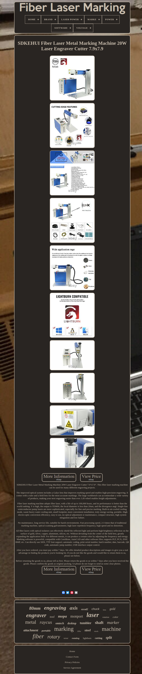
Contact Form (72, 656)
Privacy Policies (72, 662)
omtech (59, 623)
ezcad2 (84, 609)
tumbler (85, 623)
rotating (75, 638)
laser (93, 615)
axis (74, 608)
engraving (55, 608)
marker (113, 622)
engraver (36, 615)
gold (112, 609)
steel (88, 630)
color (115, 617)
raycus (46, 622)
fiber (38, 636)
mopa (62, 616)
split (109, 637)
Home (72, 651)
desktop (71, 623)
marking (64, 629)
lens (104, 610)
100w (79, 631)
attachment (30, 630)
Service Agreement (72, 667)
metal (30, 622)
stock (96, 631)
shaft (99, 622)
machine (111, 629)
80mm (35, 608)
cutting (98, 638)
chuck (95, 609)
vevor (66, 638)
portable (46, 630)
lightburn (87, 638)
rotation (105, 617)
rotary (54, 636)
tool (52, 616)
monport (76, 616)
